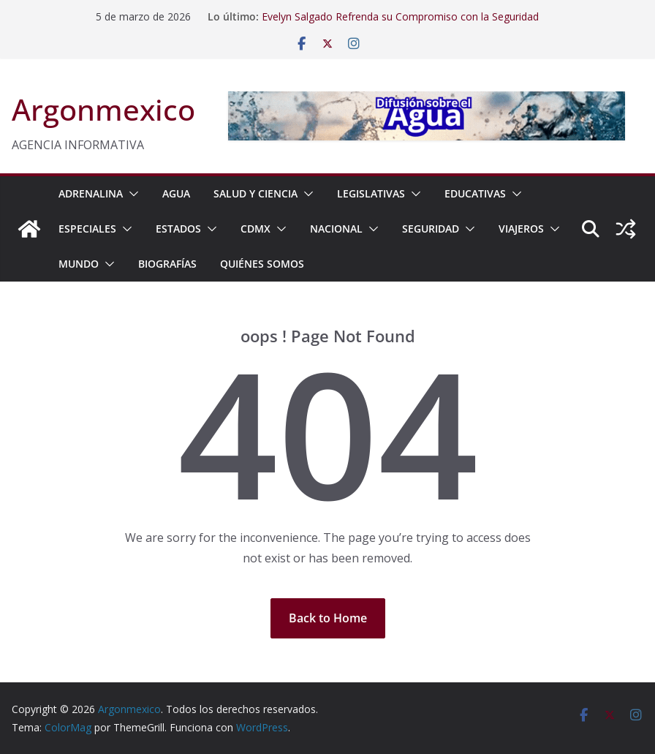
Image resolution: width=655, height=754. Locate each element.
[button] (131, 194)
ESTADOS (178, 228)
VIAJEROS (521, 228)
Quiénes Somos (262, 264)
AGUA (176, 193)
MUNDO (78, 264)
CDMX (255, 228)
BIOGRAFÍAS (167, 264)
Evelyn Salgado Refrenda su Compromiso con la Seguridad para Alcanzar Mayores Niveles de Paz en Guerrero (400, 24)
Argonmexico (103, 109)
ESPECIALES (87, 228)
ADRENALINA (90, 193)
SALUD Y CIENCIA (255, 193)
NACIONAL (336, 228)
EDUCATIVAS (475, 193)
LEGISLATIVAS (371, 193)
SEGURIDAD (430, 228)
